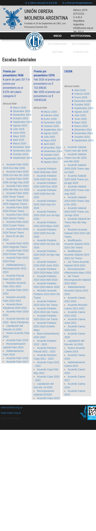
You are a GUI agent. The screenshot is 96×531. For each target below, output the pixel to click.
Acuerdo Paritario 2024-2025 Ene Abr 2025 (45, 233)
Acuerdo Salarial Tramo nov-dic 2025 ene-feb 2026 (75, 158)
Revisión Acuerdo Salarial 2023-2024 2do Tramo (77, 233)
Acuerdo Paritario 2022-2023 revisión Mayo (45, 326)
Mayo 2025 (19, 136)
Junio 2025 (19, 132)
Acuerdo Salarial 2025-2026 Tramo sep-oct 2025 (77, 169)
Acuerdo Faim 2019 (17, 340)
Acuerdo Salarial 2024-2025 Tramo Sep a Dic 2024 (76, 201)
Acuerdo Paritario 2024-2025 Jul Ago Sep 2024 (47, 255)
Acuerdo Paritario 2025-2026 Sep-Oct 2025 (45, 204)
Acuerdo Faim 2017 (17, 361)
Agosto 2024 (51, 162)
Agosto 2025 (20, 125)
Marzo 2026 (19, 107)
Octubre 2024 (20, 154)
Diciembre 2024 (21, 147)
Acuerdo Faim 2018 (17, 358)
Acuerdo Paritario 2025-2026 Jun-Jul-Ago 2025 (47, 215)
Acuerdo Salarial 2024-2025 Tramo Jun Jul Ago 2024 (76, 212)
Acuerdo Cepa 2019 (48, 398)
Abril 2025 (18, 139)
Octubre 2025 (20, 118)
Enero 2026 (50, 118)
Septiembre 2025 (22, 122)
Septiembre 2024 (22, 157)
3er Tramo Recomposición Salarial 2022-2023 (77, 280)
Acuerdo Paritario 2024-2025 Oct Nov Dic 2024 (47, 244)
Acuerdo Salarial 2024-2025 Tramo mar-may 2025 (77, 190)
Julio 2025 (18, 129)
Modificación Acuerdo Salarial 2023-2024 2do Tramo (77, 244)
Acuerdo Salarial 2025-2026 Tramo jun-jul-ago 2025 (76, 179)
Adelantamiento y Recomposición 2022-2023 (15, 268)
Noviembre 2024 (22, 150)
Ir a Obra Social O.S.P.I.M (41, 2)
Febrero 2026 (51, 115)
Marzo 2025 (19, 143)
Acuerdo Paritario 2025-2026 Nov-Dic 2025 (45, 194)
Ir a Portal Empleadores (77, 2)
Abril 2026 (80, 90)
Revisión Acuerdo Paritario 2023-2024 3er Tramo (47, 294)
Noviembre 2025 (22, 114)
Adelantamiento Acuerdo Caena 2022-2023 (76, 290)
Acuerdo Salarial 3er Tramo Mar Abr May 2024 (77, 222)
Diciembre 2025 (21, 111)
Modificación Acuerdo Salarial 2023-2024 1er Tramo (77, 255)
